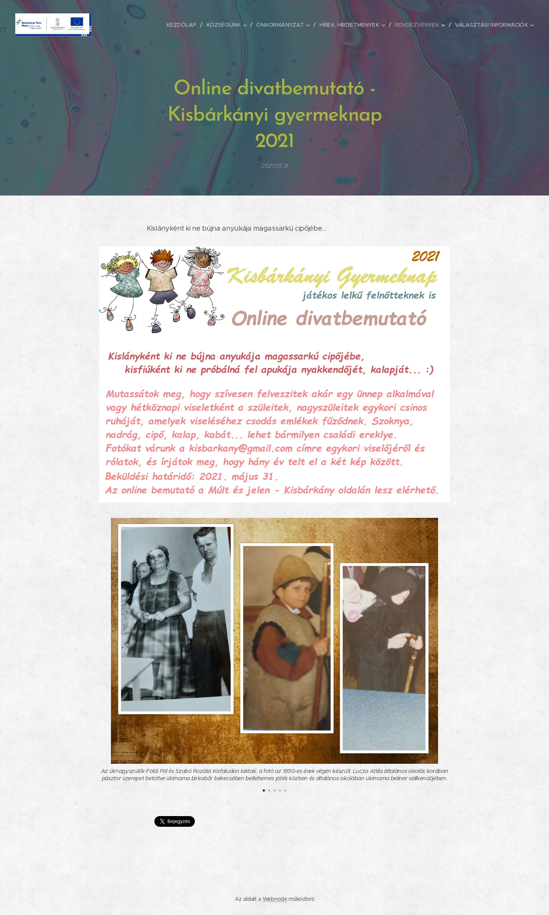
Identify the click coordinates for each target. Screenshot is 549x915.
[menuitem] (190, 24)
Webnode (275, 899)
